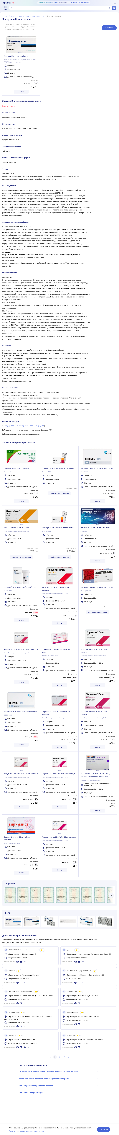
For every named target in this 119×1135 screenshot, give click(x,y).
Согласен (103, 1129)
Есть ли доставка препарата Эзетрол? (59, 1085)
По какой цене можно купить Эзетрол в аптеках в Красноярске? (59, 1071)
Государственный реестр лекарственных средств (24, 426)
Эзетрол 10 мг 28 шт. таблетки (16, 56)
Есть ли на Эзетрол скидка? (59, 1092)
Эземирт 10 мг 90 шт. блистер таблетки (58, 528)
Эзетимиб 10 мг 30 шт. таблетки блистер (97, 468)
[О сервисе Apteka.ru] (115, 3)
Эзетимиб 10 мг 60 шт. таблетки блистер (97, 587)
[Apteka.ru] (8, 2)
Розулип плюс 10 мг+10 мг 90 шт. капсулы (21, 649)
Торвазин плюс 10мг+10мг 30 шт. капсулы (59, 774)
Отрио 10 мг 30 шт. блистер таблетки (96, 528)
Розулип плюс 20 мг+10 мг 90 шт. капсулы (21, 774)
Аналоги (109, 27)
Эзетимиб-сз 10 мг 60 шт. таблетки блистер (56, 650)
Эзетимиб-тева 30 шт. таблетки (16, 468)
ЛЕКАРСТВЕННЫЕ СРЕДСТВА (16, 16)
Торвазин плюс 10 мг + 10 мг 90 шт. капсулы (95, 650)
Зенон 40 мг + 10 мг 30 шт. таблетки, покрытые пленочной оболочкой (95, 775)
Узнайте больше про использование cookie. (26, 1131)
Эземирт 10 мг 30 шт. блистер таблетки (58, 468)
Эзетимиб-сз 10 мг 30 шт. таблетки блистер (18, 838)
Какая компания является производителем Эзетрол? (59, 1078)
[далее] (111, 895)
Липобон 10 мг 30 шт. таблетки (16, 528)
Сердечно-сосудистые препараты (36, 16)
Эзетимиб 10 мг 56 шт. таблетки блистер (20, 711)
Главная (5, 16)
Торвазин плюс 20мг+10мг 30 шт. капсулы (59, 837)
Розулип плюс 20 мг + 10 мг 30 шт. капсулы (55, 588)
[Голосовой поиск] (109, 8)
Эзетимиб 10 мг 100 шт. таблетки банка (20, 587)
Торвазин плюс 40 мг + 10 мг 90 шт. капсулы (56, 712)
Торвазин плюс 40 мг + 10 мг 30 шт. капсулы (95, 712)
